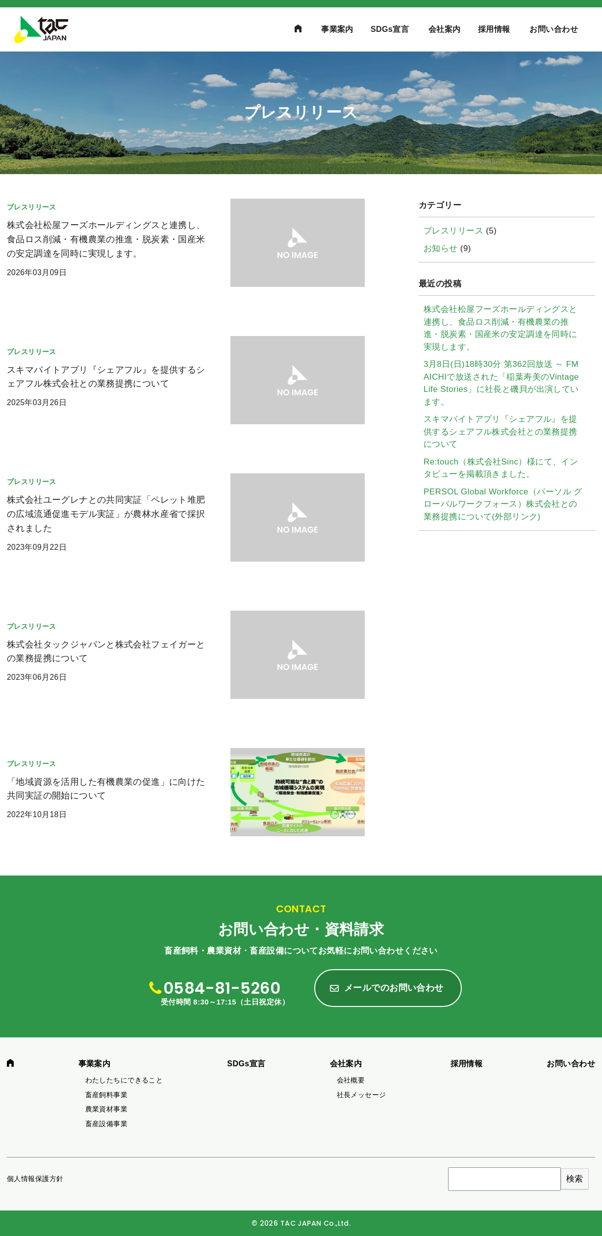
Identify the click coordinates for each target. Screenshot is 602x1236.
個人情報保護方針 (35, 1179)
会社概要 (351, 1080)
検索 (574, 1179)
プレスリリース (453, 230)
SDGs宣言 (390, 29)
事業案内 (337, 29)
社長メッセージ (361, 1095)
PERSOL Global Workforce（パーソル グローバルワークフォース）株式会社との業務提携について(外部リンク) (503, 504)
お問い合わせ (553, 29)
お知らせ (441, 248)
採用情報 (494, 29)
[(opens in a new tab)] (186, 250)
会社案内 (444, 29)
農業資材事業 (106, 1109)
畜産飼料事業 (106, 1095)
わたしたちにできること (124, 1080)
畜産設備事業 (106, 1124)
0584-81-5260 (221, 988)
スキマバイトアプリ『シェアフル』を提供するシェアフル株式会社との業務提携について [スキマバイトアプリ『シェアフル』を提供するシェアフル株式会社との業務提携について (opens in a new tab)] (500, 431)
